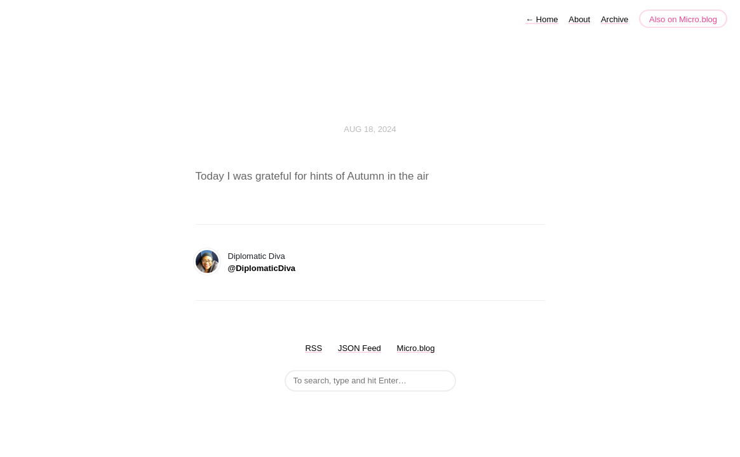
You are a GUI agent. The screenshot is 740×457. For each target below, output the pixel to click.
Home (541, 19)
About (579, 19)
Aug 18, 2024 (370, 129)
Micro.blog (416, 348)
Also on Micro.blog (683, 19)
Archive (614, 19)
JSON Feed (359, 348)
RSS (313, 348)
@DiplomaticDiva (262, 268)
